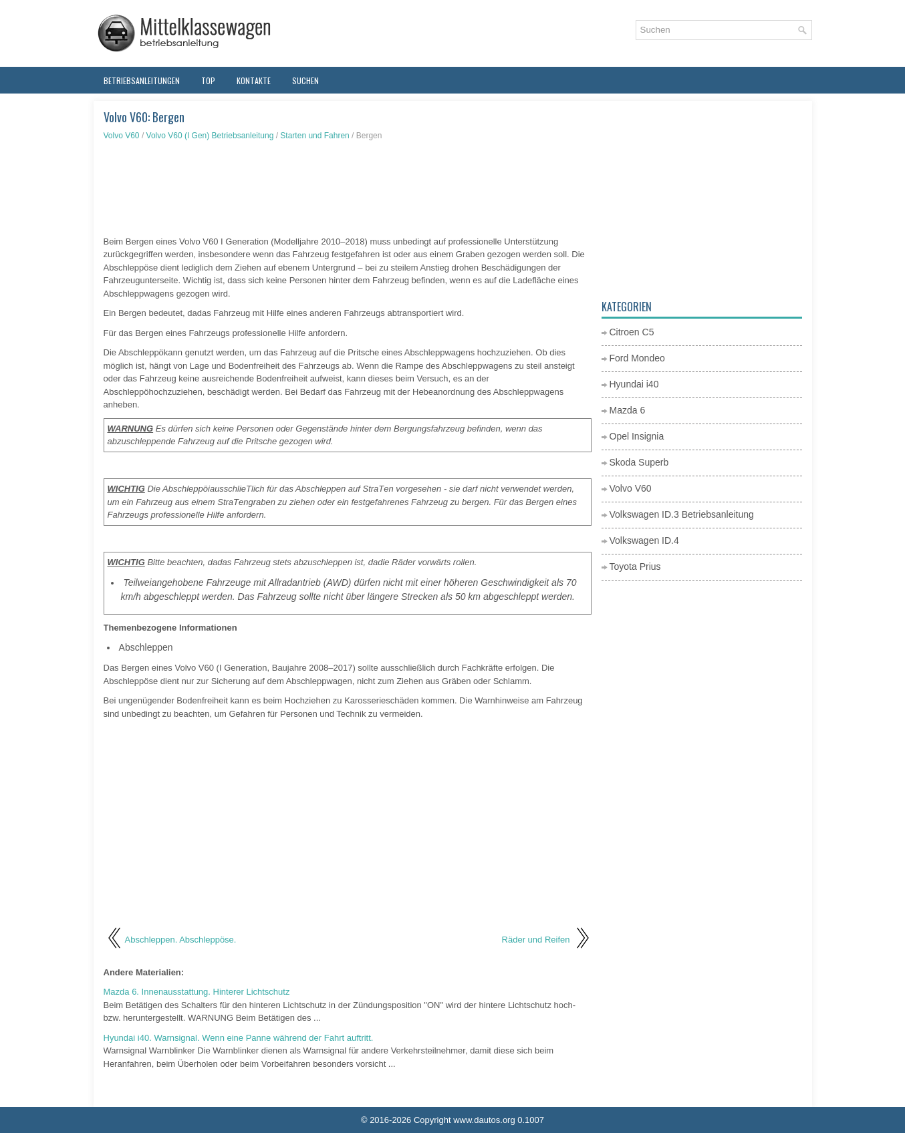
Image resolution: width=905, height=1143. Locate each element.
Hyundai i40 (634, 384)
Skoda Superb (639, 462)
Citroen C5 (632, 332)
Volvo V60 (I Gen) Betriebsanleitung (210, 135)
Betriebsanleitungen (142, 80)
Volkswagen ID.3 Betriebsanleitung (682, 514)
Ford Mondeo (637, 358)
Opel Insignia (637, 436)
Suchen (305, 80)
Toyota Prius (635, 566)
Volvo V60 (122, 135)
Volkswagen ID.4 (644, 540)
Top (208, 80)
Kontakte (254, 80)
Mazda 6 (628, 410)
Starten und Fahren (314, 135)
